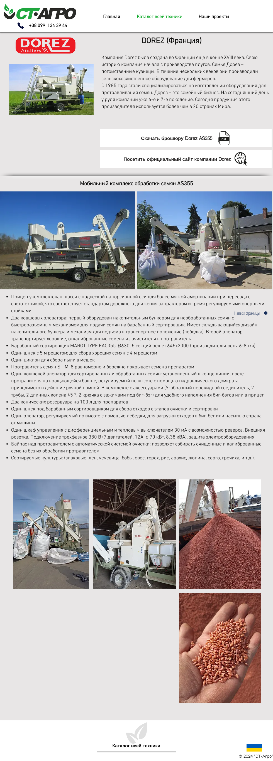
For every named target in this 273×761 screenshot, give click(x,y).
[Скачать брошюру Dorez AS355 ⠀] (186, 138)
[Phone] (20, 25)
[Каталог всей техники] (136, 746)
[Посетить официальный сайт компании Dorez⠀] (186, 159)
